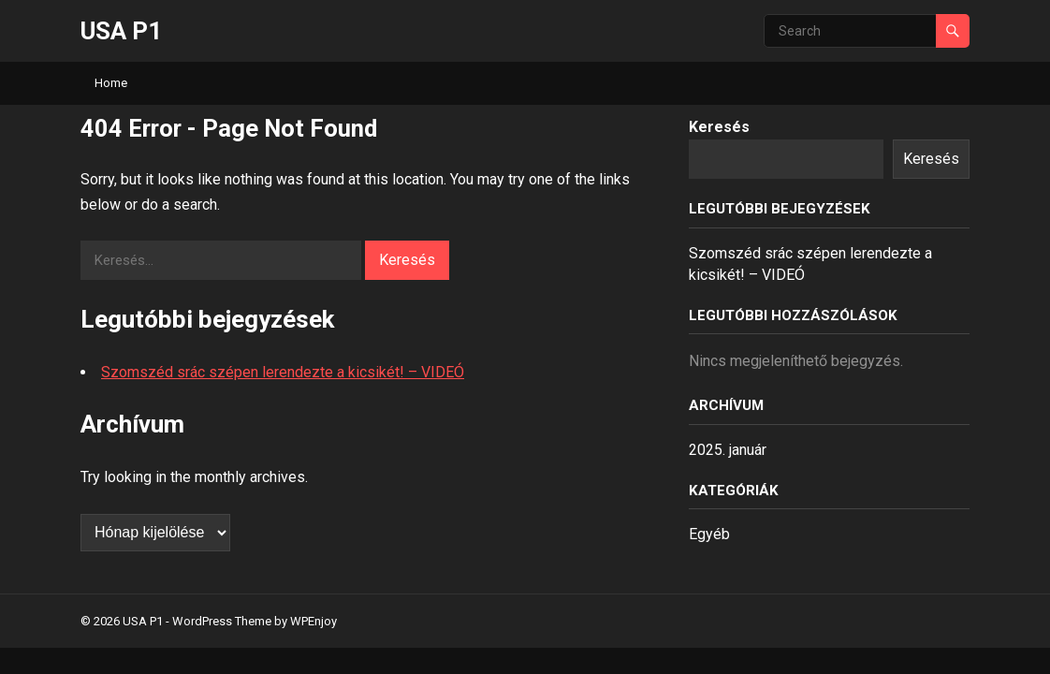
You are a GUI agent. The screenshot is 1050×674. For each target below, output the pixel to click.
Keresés (719, 127)
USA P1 (121, 31)
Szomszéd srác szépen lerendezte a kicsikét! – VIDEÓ (282, 372)
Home (111, 83)
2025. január (727, 450)
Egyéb (709, 534)
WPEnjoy (313, 621)
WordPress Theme (221, 621)
